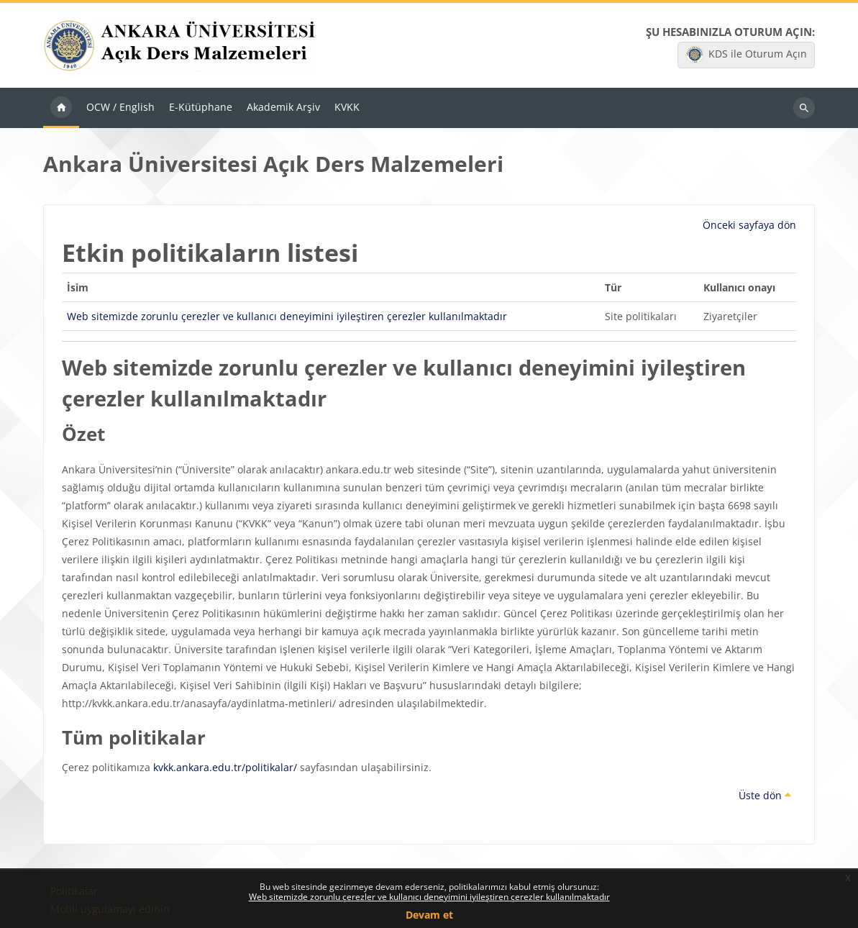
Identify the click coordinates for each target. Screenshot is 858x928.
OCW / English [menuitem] (120, 108)
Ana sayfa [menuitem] (61, 109)
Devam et (429, 915)
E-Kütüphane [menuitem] (200, 108)
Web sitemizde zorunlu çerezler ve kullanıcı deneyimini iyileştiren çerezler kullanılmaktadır (429, 897)
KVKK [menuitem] (347, 108)
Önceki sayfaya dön (749, 226)
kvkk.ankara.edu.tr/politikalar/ (225, 768)
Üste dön (765, 796)
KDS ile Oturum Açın (746, 55)
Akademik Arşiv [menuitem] (283, 108)
